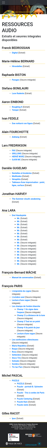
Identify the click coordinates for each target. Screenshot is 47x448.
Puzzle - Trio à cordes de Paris (30, 393)
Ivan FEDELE (10, 118)
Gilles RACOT (11, 413)
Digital (15, 53)
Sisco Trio (16, 358)
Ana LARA (8, 210)
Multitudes (17, 176)
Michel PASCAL (12, 375)
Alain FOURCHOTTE (15, 132)
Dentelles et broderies (22, 173)
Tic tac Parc (17, 367)
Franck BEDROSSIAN (16, 48)
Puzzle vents (22, 405)
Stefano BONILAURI (15, 88)
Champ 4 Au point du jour (28, 327)
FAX (13, 150)
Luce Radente (18, 93)
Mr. (18, 218)
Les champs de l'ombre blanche (26, 306)
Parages (15, 80)
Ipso (14, 418)
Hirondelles (17, 66)
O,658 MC (16, 159)
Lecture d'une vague (21, 300)
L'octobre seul (18, 297)
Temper (15, 110)
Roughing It (17, 107)
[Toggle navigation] (3, 2)
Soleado (15, 361)
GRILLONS (16, 153)
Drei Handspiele (19, 215)
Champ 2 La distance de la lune (31, 315)
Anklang (15, 137)
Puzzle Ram (22, 402)
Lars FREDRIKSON (14, 145)
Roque (15, 349)
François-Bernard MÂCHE (19, 272)
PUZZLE (15, 380)
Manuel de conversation (22, 277)
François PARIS (12, 286)
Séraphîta (16, 179)
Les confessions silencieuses (25, 339)
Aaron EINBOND (12, 102)
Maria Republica (19, 346)
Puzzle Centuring (24, 399)
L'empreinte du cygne (21, 291)
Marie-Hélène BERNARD (18, 61)
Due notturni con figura (22, 123)
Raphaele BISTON (14, 75)
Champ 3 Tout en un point (28, 321)
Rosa (14, 352)
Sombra (15, 364)
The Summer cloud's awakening (26, 199)
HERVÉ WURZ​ (18, 156)
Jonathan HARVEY (14, 194)
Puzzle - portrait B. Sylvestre (30, 386)
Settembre (16, 355)
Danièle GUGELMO (14, 168)
